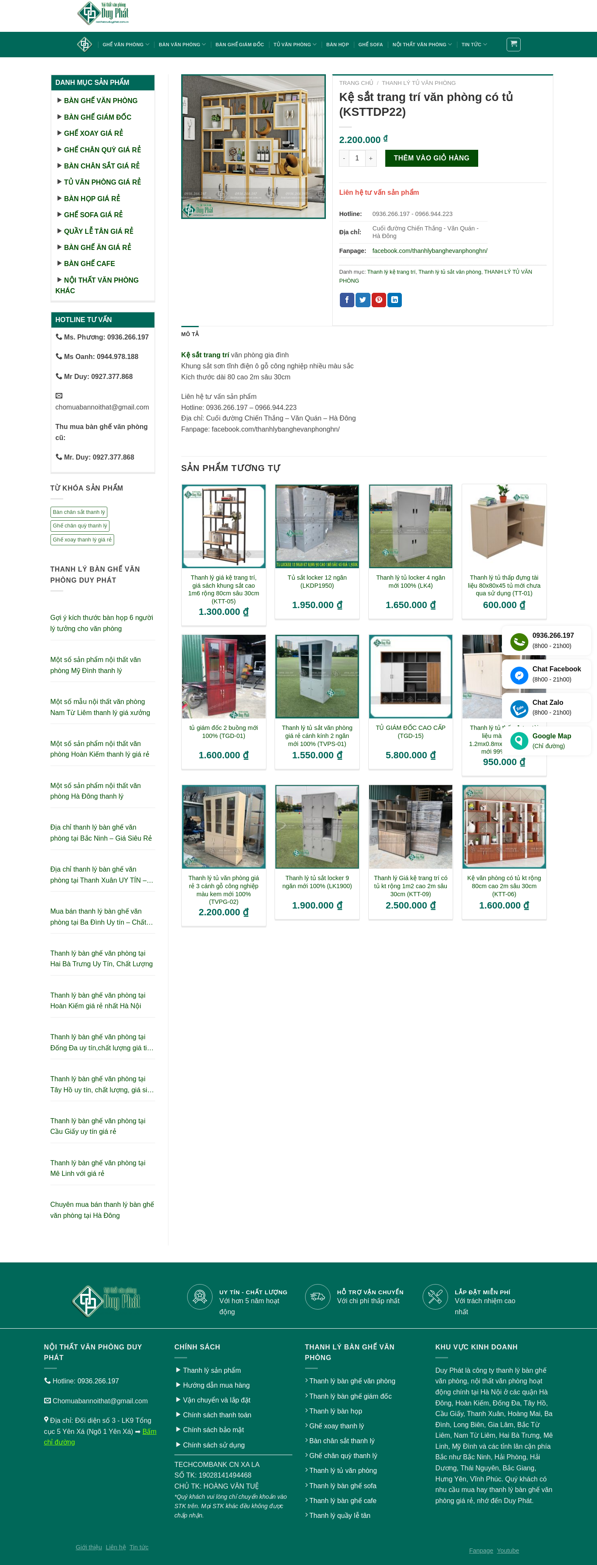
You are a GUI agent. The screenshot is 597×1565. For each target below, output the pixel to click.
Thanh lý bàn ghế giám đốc (350, 1396)
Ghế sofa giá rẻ (93, 215)
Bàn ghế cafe (89, 263)
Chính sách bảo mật (213, 1429)
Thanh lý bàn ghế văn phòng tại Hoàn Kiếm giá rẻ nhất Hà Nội (98, 1001)
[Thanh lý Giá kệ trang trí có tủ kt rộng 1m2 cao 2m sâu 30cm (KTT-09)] (411, 827)
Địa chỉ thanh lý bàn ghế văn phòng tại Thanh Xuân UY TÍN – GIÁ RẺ (98, 876)
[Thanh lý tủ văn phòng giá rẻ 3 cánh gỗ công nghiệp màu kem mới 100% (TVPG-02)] (224, 827)
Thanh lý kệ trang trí (391, 272)
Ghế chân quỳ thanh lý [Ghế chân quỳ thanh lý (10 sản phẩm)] (80, 525)
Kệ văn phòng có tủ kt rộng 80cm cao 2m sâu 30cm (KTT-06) (504, 886)
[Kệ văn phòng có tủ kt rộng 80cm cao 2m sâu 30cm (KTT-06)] (504, 827)
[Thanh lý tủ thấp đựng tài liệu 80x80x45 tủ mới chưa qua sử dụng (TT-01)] (504, 526)
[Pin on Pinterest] (379, 300)
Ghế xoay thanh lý (336, 1426)
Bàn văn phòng (182, 44)
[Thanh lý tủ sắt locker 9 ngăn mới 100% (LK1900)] (317, 827)
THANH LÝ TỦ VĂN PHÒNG (419, 83)
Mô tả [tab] (190, 334)
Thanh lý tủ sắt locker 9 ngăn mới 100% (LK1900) (317, 882)
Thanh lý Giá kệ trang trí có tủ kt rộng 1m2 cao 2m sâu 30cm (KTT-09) (411, 886)
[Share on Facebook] (347, 300)
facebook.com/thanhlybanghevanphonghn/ (430, 250)
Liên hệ (116, 1547)
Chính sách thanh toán (217, 1415)
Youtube (508, 1550)
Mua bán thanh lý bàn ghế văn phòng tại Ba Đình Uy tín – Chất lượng (98, 918)
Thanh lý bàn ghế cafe (342, 1500)
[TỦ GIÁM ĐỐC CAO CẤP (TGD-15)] (411, 676)
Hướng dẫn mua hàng (216, 1385)
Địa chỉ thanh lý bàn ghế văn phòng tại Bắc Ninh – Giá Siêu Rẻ (101, 833)
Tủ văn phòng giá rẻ (102, 182)
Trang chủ (356, 83)
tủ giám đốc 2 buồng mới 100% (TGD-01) (223, 731)
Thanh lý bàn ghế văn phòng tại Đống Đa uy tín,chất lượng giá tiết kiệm (101, 1043)
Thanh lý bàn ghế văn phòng (352, 1381)
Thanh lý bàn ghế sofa (342, 1485)
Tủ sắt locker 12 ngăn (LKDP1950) (317, 581)
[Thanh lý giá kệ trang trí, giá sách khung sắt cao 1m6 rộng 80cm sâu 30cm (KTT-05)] (224, 526)
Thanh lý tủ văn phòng (343, 1470)
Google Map (552, 741)
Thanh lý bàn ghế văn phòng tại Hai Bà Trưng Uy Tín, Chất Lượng (101, 959)
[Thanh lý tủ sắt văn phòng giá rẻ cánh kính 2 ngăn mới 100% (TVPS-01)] (317, 676)
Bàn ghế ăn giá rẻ (97, 247)
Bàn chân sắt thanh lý (342, 1440)
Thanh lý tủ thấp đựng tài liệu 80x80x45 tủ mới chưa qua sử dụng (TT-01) (504, 585)
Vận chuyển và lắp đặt (216, 1400)
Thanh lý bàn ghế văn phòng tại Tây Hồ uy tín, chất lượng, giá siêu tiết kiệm (102, 1085)
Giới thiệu (89, 1547)
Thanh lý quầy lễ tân (339, 1515)
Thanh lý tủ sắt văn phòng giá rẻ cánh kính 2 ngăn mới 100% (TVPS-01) (317, 735)
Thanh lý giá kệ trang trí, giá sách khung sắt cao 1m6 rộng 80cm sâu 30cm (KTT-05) (223, 589)
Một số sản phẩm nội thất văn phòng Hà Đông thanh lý (95, 791)
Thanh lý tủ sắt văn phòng (449, 272)
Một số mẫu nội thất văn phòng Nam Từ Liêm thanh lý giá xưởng (100, 707)
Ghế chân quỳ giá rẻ (102, 150)
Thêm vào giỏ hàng (432, 158)
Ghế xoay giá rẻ (93, 133)
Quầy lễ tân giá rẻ (98, 231)
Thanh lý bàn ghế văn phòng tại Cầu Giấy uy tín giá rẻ (98, 1126)
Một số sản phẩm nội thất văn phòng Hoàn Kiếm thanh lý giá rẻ (99, 749)
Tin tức (474, 44)
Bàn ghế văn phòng (100, 100)
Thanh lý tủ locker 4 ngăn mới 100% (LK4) (411, 581)
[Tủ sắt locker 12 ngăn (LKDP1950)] (317, 526)
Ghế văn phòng (126, 44)
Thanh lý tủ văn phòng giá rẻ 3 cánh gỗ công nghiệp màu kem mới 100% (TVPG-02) (223, 890)
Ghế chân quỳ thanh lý (343, 1455)
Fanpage (481, 1550)
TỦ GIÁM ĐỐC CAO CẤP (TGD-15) (411, 731)
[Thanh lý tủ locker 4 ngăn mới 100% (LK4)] (411, 526)
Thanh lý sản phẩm (212, 1370)
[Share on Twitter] (363, 300)
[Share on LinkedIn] (394, 300)
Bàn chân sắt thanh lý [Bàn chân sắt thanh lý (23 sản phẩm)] (79, 512)
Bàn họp (337, 44)
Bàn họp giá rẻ (92, 198)
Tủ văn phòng (295, 44)
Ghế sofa (371, 44)
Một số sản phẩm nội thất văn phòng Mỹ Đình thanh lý (95, 665)
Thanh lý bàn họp (335, 1411)
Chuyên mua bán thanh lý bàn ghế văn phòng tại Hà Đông (102, 1210)
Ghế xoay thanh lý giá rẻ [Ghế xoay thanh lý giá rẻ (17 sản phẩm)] (82, 539)
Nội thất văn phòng (422, 44)
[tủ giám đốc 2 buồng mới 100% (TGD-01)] (224, 676)
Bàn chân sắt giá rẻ (102, 166)
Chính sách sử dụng (214, 1445)
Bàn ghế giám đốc (240, 44)
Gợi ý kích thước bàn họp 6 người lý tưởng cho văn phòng (102, 623)
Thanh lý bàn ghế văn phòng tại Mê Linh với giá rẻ (98, 1168)
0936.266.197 (98, 1381)
